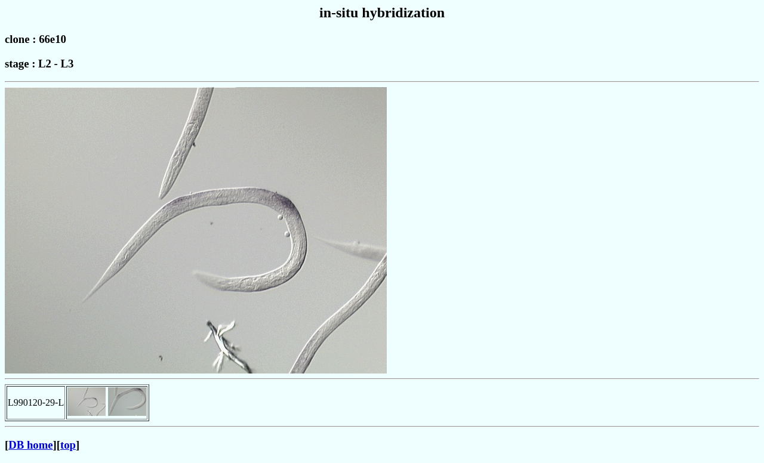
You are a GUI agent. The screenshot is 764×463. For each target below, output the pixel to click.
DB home (30, 445)
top (68, 445)
